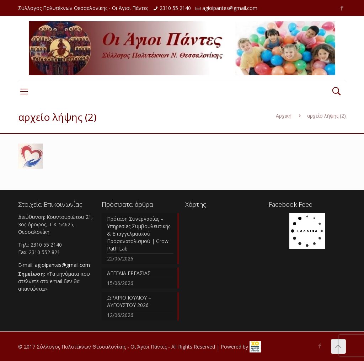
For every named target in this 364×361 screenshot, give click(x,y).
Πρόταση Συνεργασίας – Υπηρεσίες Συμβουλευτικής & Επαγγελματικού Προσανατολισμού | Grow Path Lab (138, 233)
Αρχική (283, 115)
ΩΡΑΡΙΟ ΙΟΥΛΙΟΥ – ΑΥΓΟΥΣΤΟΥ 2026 (129, 301)
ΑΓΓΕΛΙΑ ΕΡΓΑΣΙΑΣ (129, 273)
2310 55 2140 (175, 8)
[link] (255, 347)
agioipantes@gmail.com (229, 8)
